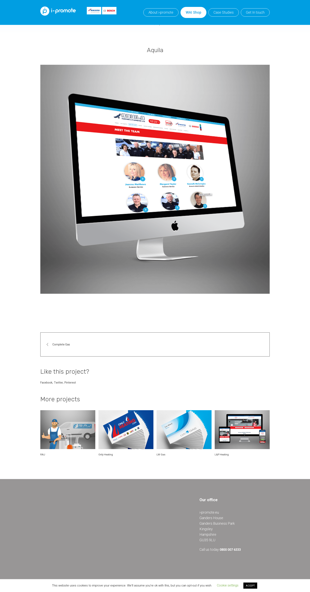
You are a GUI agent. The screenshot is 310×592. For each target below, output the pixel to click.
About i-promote (160, 12)
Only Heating (105, 454)
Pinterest (70, 382)
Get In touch (255, 12)
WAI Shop (193, 12)
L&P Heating (222, 454)
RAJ (42, 454)
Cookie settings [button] (227, 585)
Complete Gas (61, 344)
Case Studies (224, 12)
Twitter (58, 382)
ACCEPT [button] (250, 585)
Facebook (46, 382)
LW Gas (161, 454)
